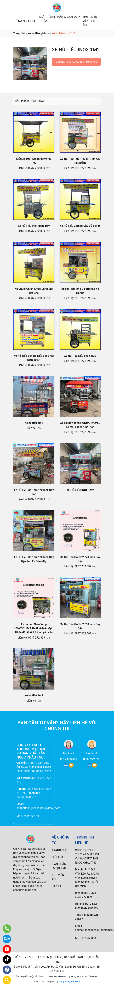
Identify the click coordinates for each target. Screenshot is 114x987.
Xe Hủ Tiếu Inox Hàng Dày (34, 225)
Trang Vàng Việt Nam (69, 981)
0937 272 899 (75, 61)
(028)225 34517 (26, 797)
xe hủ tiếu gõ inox (38, 33)
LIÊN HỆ (94, 18)
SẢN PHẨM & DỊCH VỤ (63, 16)
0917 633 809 (68, 759)
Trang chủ (19, 33)
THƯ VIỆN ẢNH (86, 21)
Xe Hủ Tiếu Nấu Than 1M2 (80, 355)
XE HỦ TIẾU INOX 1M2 (80, 490)
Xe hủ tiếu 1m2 (34, 422)
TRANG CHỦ (25, 21)
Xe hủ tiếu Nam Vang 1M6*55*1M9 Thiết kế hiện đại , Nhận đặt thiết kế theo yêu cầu (33, 628)
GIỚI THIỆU (43, 18)
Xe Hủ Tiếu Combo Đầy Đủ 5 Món (80, 225)
